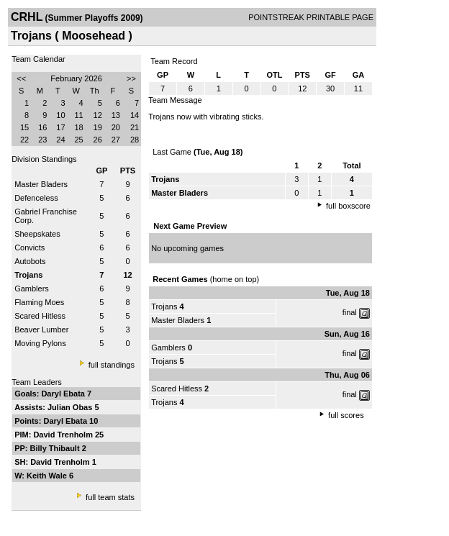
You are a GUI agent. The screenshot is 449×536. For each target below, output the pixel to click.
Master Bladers (41, 184)
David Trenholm (64, 434)
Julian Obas (70, 407)
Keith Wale (48, 475)
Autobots (29, 261)
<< (21, 78)
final (350, 312)
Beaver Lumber (41, 329)
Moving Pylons (40, 343)
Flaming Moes (39, 302)
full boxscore (348, 205)
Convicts (29, 247)
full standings (112, 364)
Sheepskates (37, 234)
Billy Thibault (56, 448)
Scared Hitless (39, 316)
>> (131, 78)
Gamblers (31, 288)
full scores (346, 415)
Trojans (164, 306)
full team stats (110, 497)
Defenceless (36, 198)
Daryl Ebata (64, 393)
